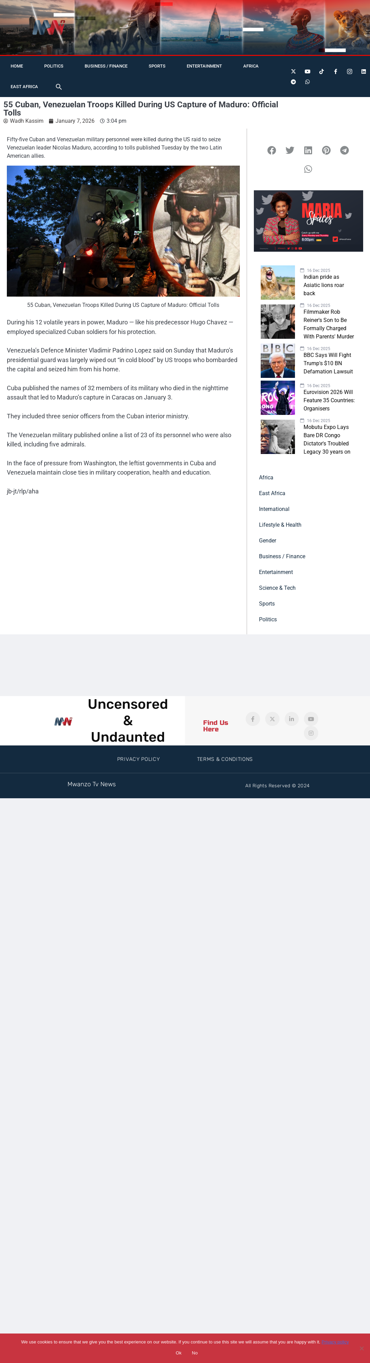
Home (17, 66)
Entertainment (204, 66)
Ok (179, 1352)
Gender (267, 540)
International (274, 509)
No (195, 1352)
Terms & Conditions (225, 759)
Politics (53, 66)
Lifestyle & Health (280, 525)
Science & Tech (277, 588)
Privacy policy (335, 1341)
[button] (59, 86)
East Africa (24, 86)
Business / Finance (106, 66)
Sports (157, 66)
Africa (251, 66)
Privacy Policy (138, 759)
